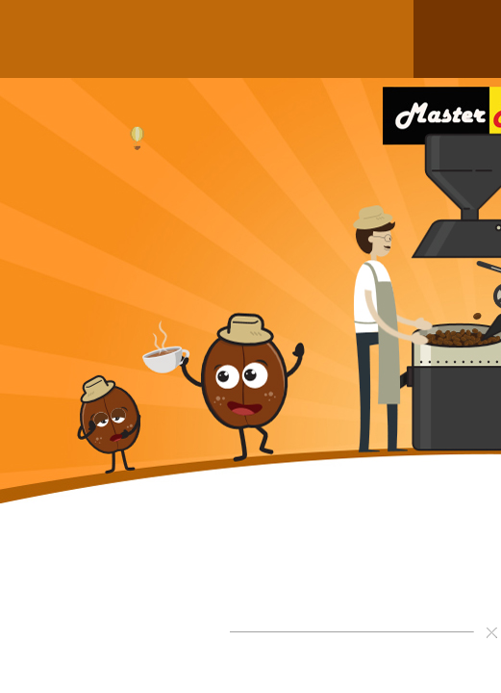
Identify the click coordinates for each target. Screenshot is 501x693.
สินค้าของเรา (99, 39)
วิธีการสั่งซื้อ (168, 38)
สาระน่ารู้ (318, 39)
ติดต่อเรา (382, 39)
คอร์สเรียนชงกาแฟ (242, 38)
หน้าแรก (33, 39)
